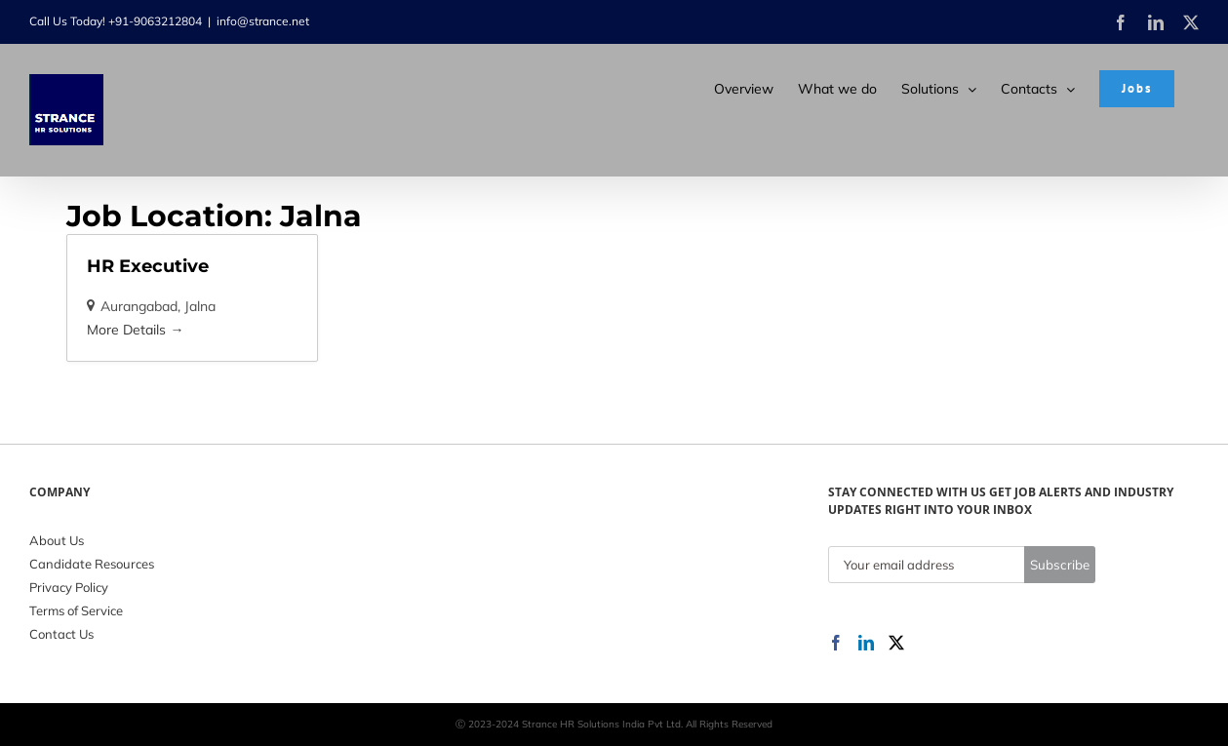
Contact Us (61, 634)
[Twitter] (896, 642)
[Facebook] (836, 642)
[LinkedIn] (866, 642)
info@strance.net (263, 21)
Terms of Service (76, 610)
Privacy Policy (68, 587)
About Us (56, 540)
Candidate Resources (91, 563)
